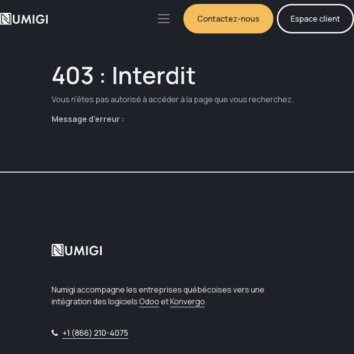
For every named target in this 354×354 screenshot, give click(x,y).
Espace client (315, 18)
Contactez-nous (228, 18)
